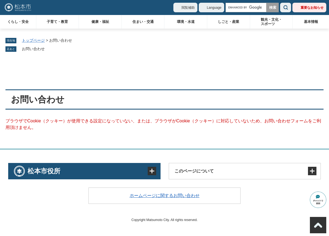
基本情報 (311, 22)
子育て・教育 (57, 22)
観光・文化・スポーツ (271, 21)
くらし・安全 (18, 22)
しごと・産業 (228, 22)
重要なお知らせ (312, 8)
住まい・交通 (143, 22)
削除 (48, 49)
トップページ (33, 40)
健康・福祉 (100, 22)
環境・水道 (186, 22)
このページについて (194, 171)
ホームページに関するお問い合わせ (165, 195)
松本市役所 (44, 171)
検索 (285, 7)
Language (214, 8)
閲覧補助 (188, 8)
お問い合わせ (33, 49)
